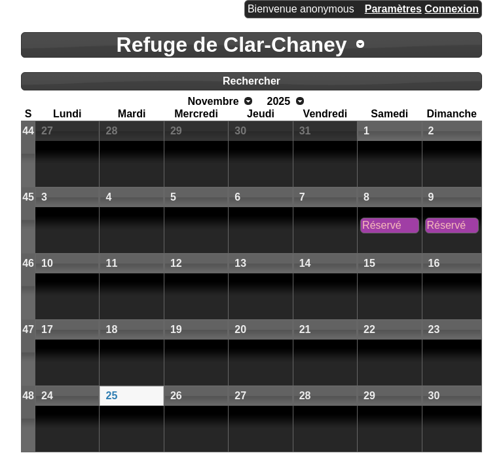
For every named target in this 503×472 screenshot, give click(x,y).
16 (434, 263)
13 (240, 263)
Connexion (451, 8)
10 (47, 263)
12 (176, 263)
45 (28, 197)
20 (240, 329)
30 (240, 130)
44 (28, 130)
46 (28, 263)
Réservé (381, 225)
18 (111, 329)
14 (305, 263)
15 (369, 263)
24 (47, 395)
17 (47, 329)
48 (28, 395)
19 (176, 329)
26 (176, 395)
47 (28, 329)
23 (434, 329)
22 (369, 329)
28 (111, 130)
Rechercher (251, 81)
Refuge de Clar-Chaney (232, 44)
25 (111, 395)
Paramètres (393, 8)
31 (305, 130)
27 (47, 130)
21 (305, 329)
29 (176, 130)
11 (111, 263)
